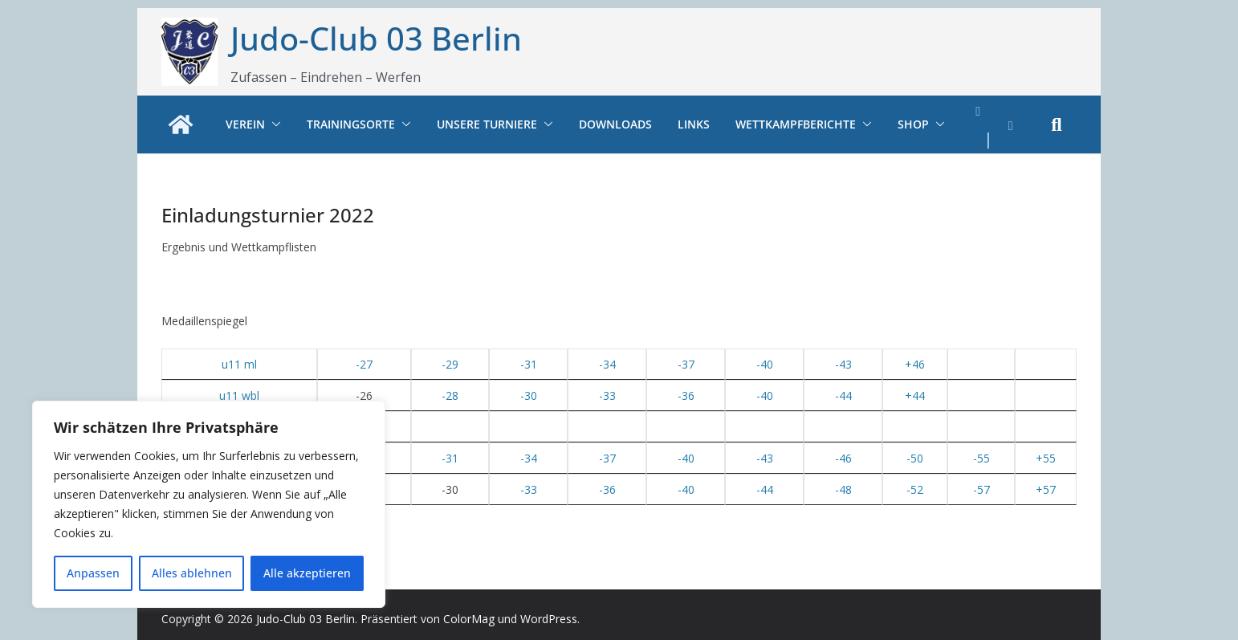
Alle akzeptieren (307, 573)
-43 (843, 364)
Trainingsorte (351, 124)
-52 (914, 489)
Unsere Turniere (487, 124)
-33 (607, 395)
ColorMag (469, 618)
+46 (915, 364)
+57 (1046, 489)
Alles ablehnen (192, 573)
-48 (843, 489)
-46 (843, 458)
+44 (915, 395)
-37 (686, 364)
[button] (273, 124)
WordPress (548, 618)
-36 (686, 395)
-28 (450, 395)
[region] (208, 504)
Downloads (615, 124)
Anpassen (93, 573)
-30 (528, 395)
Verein (245, 124)
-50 (914, 458)
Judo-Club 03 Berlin (376, 38)
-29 (450, 364)
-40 (764, 364)
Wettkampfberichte (795, 124)
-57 (981, 489)
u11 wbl (239, 395)
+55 (1046, 458)
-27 (364, 364)
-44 (843, 395)
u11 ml (239, 364)
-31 (528, 364)
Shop (913, 124)
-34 (607, 364)
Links (694, 124)
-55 (981, 458)
